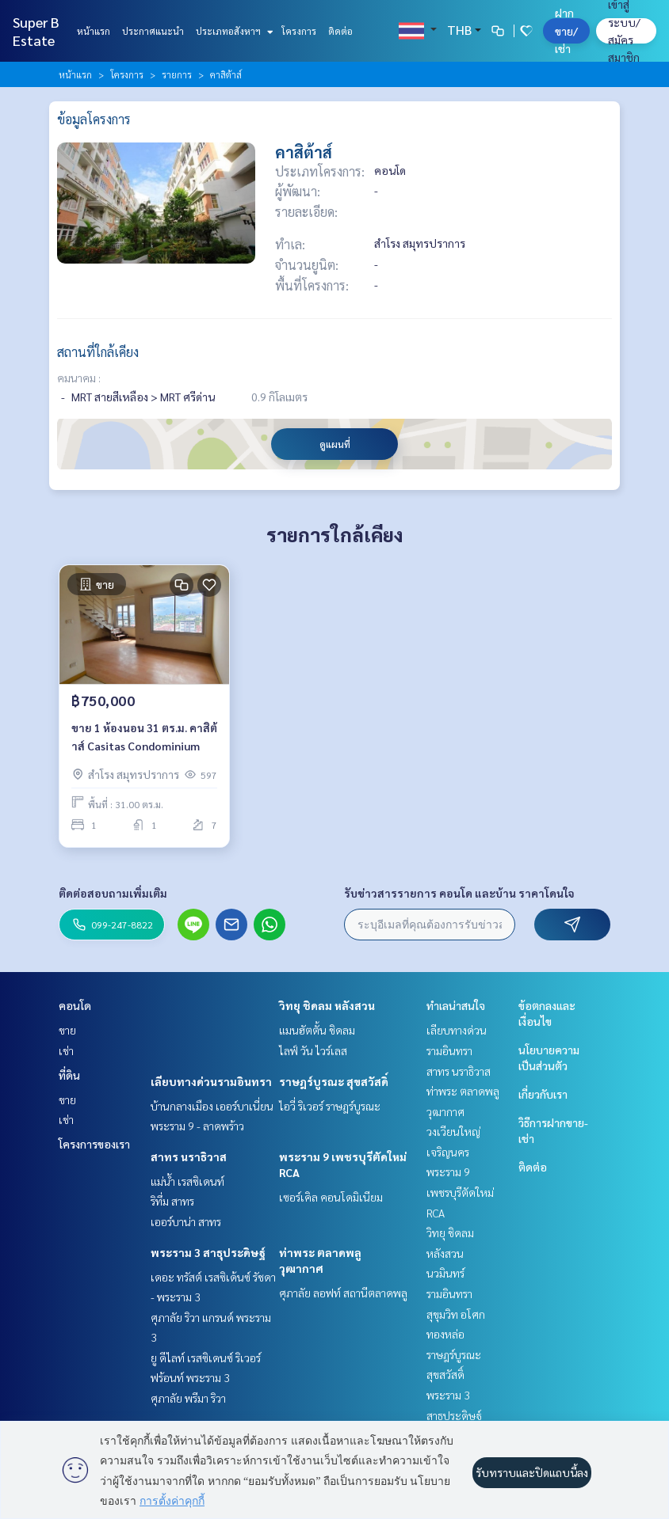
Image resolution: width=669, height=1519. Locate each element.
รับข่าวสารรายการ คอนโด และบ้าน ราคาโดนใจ (459, 893)
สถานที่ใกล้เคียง (98, 352)
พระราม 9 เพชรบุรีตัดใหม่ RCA (460, 1191)
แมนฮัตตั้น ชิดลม (317, 1030)
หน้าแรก (93, 31)
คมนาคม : (79, 377)
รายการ (177, 74)
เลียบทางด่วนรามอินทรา (211, 1081)
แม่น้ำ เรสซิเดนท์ (187, 1181)
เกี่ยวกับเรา (543, 1094)
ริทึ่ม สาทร (172, 1201)
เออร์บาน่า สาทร (186, 1221)
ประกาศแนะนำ (153, 31)
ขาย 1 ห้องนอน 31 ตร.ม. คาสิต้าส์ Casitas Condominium (144, 736)
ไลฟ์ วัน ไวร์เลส (313, 1050)
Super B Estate (36, 31)
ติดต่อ (340, 31)
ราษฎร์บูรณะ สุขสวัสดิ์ (333, 1081)
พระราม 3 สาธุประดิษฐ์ (208, 1252)
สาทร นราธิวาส (189, 1156)
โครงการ (298, 31)
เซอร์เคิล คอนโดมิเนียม (331, 1197)
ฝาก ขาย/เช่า (566, 30)
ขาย (67, 1030)
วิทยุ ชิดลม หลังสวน (327, 1005)
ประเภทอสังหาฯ (233, 31)
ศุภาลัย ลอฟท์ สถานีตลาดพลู (343, 1292)
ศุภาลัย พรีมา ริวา (188, 1398)
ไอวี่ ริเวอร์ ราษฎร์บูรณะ (329, 1106)
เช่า (66, 1050)
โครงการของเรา (94, 1144)
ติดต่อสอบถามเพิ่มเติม (113, 893)
